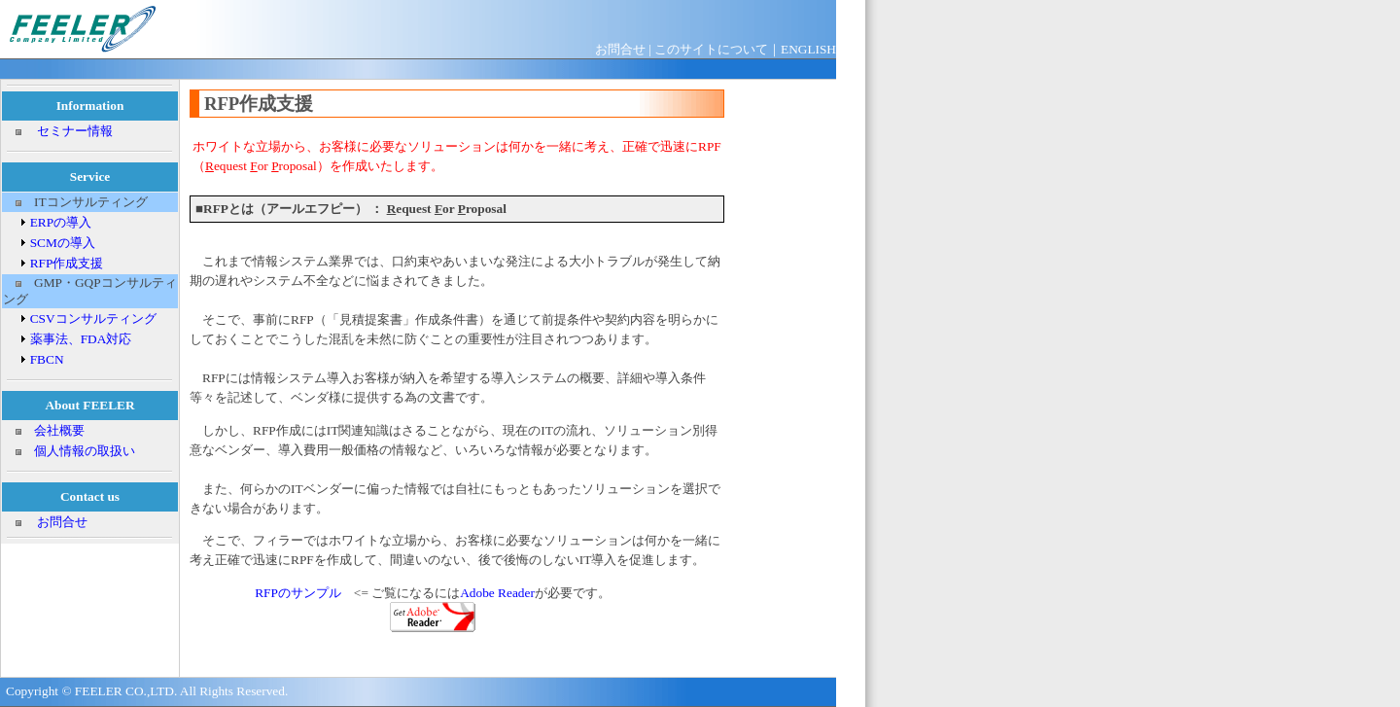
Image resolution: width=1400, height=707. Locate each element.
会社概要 (59, 430)
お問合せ (62, 521)
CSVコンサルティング (93, 318)
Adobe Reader (497, 592)
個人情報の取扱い (84, 450)
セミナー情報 (75, 131)
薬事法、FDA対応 (81, 339)
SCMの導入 (62, 242)
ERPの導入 (60, 222)
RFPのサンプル (298, 592)
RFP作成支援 (67, 263)
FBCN (47, 359)
